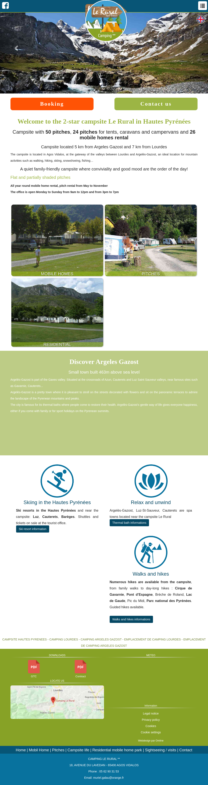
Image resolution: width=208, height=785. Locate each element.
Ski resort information (32, 529)
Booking (52, 104)
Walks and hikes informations (131, 619)
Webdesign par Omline (151, 740)
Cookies (150, 726)
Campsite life (78, 750)
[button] (15, 46)
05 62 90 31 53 (109, 771)
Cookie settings (151, 732)
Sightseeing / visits (160, 750)
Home (21, 750)
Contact (185, 750)
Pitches (58, 750)
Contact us (156, 104)
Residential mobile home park (117, 750)
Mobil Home (39, 750)
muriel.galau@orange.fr (108, 777)
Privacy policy (151, 719)
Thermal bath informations (129, 522)
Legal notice (151, 713)
